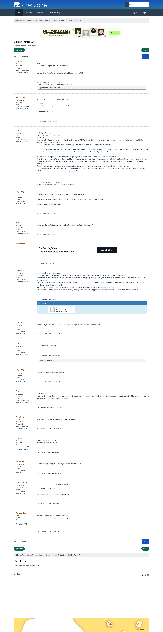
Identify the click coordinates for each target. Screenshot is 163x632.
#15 (38, 532)
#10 (38, 408)
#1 (38, 82)
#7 (38, 334)
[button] (145, 56)
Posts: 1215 (19, 102)
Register (135, 13)
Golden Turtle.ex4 (61, 307)
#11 (38, 428)
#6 (38, 263)
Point (43, 88)
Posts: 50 (19, 197)
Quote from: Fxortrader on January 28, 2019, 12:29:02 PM (52, 484)
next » (145, 50)
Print (146, 57)
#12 (38, 452)
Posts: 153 (19, 422)
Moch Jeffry (45, 360)
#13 (38, 473)
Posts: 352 (19, 66)
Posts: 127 (19, 466)
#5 (38, 234)
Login (145, 13)
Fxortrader (51, 88)
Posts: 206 (19, 487)
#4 (38, 213)
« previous (19, 50)
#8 (38, 355)
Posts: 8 (18, 518)
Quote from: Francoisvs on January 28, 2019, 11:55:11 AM (52, 99)
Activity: (19, 574)
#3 (38, 182)
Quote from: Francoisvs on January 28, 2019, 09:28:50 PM (52, 515)
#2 (38, 121)
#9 (38, 382)
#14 (38, 503)
